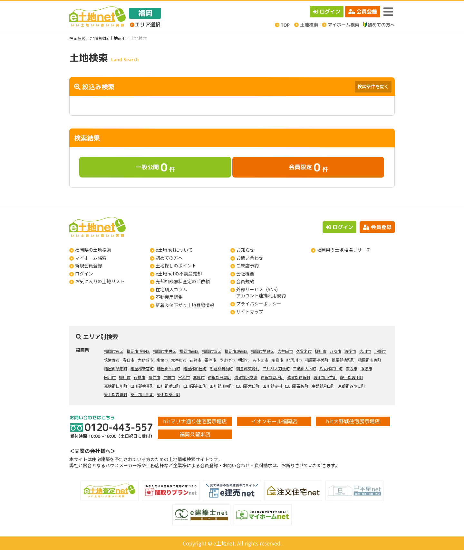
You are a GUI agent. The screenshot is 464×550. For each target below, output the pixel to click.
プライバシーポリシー (258, 303)
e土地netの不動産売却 (179, 273)
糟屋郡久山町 (168, 368)
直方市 (351, 368)
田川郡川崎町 (221, 386)
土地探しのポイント (176, 265)
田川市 (110, 377)
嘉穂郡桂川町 (115, 386)
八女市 (335, 351)
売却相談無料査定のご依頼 (183, 281)
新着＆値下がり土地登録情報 (185, 305)
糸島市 (277, 359)
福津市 (210, 359)
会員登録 (362, 11)
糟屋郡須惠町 (115, 368)
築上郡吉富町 (115, 394)
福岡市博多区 (138, 351)
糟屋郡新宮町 (142, 368)
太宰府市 (179, 359)
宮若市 (184, 377)
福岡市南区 (189, 351)
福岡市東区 (113, 351)
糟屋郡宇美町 (316, 359)
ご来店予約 (247, 265)
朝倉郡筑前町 (221, 368)
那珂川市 (294, 359)
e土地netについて (174, 249)
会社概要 (245, 273)
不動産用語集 (169, 297)
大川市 (365, 351)
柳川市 (320, 351)
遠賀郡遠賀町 (298, 377)
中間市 (169, 377)
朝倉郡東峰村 (247, 368)
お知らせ (245, 249)
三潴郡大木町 (304, 368)
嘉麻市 (199, 377)
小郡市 (380, 351)
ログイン (326, 11)
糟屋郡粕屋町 (195, 368)
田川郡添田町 (168, 386)
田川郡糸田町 (195, 386)
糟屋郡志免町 (369, 359)
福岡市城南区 (236, 351)
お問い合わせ (249, 258)
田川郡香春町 (142, 386)
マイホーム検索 (91, 258)
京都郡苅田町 (323, 386)
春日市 (128, 359)
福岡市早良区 (262, 351)
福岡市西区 (211, 351)
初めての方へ (169, 258)
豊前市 (154, 377)
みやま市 (260, 359)
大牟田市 (285, 351)
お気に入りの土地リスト (100, 281)
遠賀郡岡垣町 (272, 377)
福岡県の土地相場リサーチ (344, 249)
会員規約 (245, 281)
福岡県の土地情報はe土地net (96, 38)
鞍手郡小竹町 (325, 377)
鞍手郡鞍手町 (351, 377)
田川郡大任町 (247, 386)
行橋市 (139, 377)
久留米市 (304, 351)
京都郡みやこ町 (351, 386)
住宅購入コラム (171, 289)
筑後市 (350, 351)
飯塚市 (366, 368)
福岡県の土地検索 (93, 249)
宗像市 (162, 359)
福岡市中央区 (164, 351)
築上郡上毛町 (142, 394)
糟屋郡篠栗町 (343, 359)
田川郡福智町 (296, 386)
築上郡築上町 (168, 394)
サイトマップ (249, 311)
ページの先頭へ (450, 536)
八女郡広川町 (331, 368)
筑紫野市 (112, 359)
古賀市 (195, 359)
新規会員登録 (88, 265)
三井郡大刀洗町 (276, 368)
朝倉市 (244, 359)
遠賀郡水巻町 (245, 377)
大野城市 (145, 359)
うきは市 (227, 359)
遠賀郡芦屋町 (219, 377)
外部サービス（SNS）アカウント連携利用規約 (261, 292)
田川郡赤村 (272, 386)
